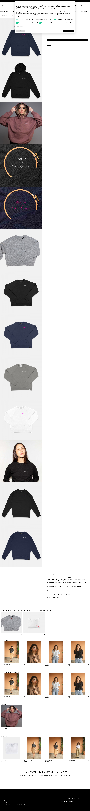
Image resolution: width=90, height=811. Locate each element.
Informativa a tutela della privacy (46, 783)
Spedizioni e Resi (5, 798)
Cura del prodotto (6, 800)
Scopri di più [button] (20, 30)
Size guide (86, 25)
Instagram (33, 796)
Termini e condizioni (6, 804)
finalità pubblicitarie (23, 11)
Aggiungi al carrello (65, 40)
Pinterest (33, 800)
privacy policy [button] (57, 5)
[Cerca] (76, 6)
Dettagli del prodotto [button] (54, 597)
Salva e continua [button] (68, 30)
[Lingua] (5, 6)
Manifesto (19, 798)
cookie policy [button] (34, 7)
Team (18, 796)
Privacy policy (5, 802)
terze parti (35, 8)
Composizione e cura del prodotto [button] (58, 594)
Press (18, 802)
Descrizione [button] (50, 574)
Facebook (33, 798)
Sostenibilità (19, 800)
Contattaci (4, 796)
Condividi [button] (49, 45)
